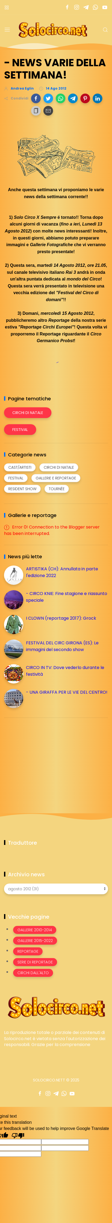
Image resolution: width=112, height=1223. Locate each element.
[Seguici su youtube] (104, 7)
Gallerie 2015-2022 (35, 940)
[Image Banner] (56, 1007)
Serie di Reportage (35, 962)
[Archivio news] (56, 889)
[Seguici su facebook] (67, 7)
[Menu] (7, 30)
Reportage (27, 951)
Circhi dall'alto (33, 973)
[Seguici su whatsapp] (95, 7)
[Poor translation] (18, 1135)
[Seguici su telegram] (86, 7)
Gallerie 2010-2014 (34, 930)
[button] (36, 98)
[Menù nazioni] (6, 7)
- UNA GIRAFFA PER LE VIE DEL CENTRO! (66, 692)
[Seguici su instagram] (76, 7)
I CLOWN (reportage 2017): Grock (61, 618)
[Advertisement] (44, 759)
